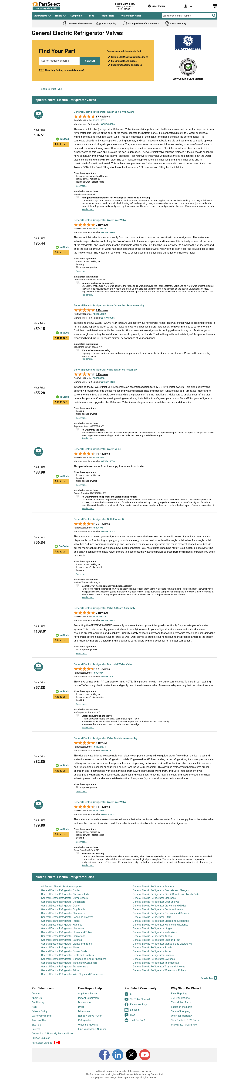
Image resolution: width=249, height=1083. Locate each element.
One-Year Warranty (181, 1015)
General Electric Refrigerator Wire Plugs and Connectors (72, 974)
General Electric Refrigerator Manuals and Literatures (162, 943)
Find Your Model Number (92, 1029)
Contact (36, 993)
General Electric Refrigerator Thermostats (156, 962)
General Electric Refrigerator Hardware (62, 928)
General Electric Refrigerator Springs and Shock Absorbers (73, 958)
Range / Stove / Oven (90, 1015)
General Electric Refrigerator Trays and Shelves (159, 966)
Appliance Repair (87, 993)
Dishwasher (84, 1002)
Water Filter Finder (131, 15)
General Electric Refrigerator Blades (61, 890)
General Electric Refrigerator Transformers (64, 966)
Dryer (81, 1006)
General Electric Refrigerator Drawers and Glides (159, 905)
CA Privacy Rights (41, 1015)
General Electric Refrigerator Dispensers (63, 901)
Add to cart (61, 144)
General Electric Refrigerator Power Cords (64, 951)
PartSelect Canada (42, 1042)
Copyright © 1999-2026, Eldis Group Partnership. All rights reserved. (124, 1077)
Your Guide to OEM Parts (185, 1020)
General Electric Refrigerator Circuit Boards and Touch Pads (166, 894)
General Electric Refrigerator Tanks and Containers (69, 962)
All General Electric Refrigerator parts (61, 886)
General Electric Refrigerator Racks (152, 951)
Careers (36, 1029)
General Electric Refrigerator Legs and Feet (156, 939)
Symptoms (76, 15)
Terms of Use (39, 1020)
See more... (81, 186)
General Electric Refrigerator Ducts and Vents (158, 909)
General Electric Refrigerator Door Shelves (156, 901)
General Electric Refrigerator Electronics (63, 913)
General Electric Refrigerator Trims (60, 970)
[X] (131, 1054)
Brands (58, 15)
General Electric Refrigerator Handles (61, 924)
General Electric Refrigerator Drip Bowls (63, 909)
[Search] (214, 15)
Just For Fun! (134, 1020)
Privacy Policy (39, 1011)
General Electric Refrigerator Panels (152, 947)
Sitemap (36, 1024)
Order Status (156, 6)
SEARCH (90, 60)
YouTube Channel (137, 999)
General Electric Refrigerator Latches (61, 939)
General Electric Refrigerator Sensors (153, 955)
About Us (37, 997)
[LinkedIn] (117, 1054)
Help (34, 1006)
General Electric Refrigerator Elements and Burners (161, 913)
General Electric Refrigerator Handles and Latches (160, 924)
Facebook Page (135, 1004)
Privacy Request (41, 1038)
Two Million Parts (181, 1002)
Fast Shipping (179, 993)
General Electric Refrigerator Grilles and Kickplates (161, 920)
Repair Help (107, 15)
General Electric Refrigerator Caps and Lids (65, 894)
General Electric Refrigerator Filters (152, 917)
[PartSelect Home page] (51, 5)
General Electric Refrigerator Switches (154, 958)
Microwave (84, 1011)
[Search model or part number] (189, 15)
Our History (38, 1002)
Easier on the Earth (181, 1006)
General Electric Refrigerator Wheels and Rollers (159, 970)
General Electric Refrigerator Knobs (152, 936)
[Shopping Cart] (214, 6)
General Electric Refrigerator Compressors (64, 897)
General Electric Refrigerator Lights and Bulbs (66, 943)
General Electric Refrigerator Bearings (153, 886)
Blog (91, 15)
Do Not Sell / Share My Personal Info (52, 1033)
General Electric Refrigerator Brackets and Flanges (161, 890)
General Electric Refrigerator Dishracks (154, 897)
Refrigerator (84, 1020)
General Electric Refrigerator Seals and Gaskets (67, 955)
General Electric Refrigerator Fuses (60, 920)
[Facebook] (104, 1054)
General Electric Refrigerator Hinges (152, 928)
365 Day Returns (180, 997)
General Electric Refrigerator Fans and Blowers (67, 917)
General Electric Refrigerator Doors (60, 905)
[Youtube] (144, 1054)
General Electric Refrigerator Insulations (63, 936)
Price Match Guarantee (184, 1024)
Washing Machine (88, 1024)
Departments (40, 15)
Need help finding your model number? (64, 70)
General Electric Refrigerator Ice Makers (155, 932)
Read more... (88, 209)
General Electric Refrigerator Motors (61, 947)
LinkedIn (132, 1010)
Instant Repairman (88, 997)
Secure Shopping (180, 1011)
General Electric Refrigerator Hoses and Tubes (66, 932)
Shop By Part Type (51, 88)
